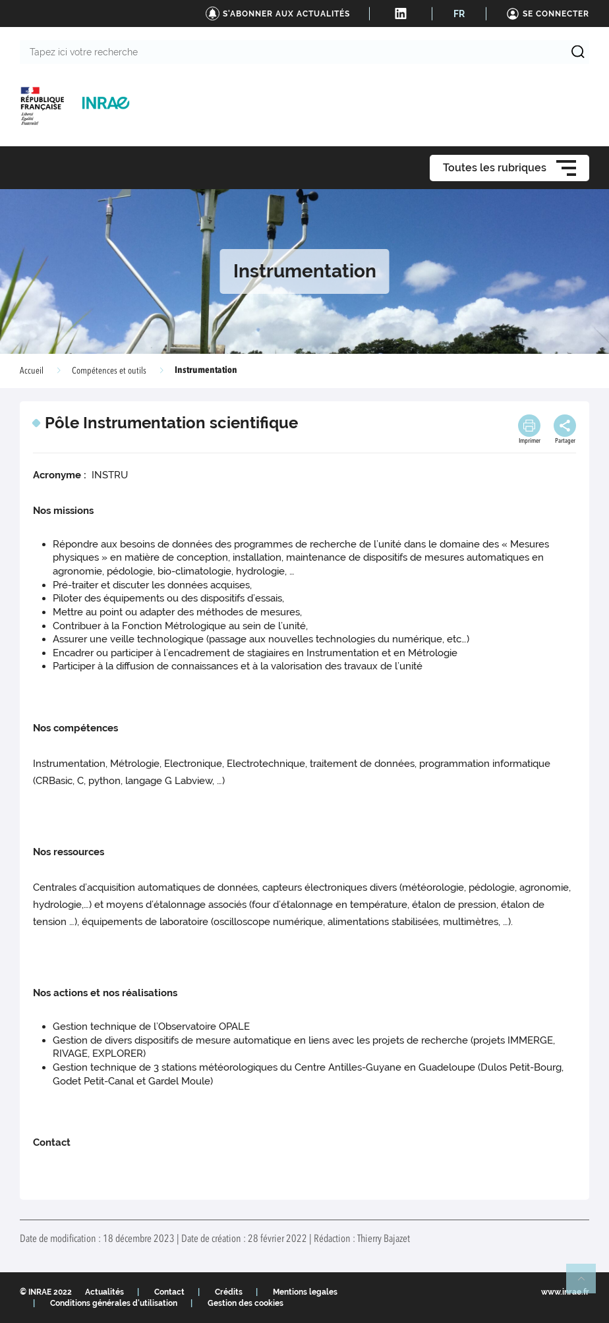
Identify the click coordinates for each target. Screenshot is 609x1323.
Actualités (104, 1292)
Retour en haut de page (586, 1284)
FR (459, 14)
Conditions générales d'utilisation (113, 1303)
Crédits (229, 1292)
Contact (169, 1292)
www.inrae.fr (565, 1292)
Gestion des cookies (245, 1303)
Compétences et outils (109, 371)
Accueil (32, 371)
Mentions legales (305, 1292)
